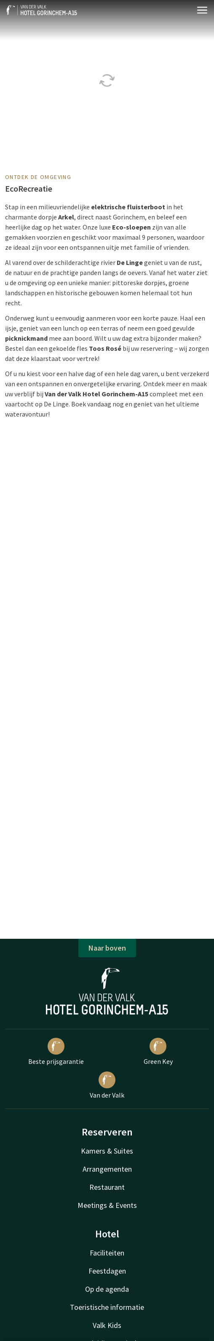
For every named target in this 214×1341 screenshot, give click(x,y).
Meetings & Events (107, 1205)
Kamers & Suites (107, 1151)
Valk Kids (107, 1325)
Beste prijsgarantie (56, 1052)
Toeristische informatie (107, 1307)
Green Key (158, 1052)
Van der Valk (107, 1085)
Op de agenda (107, 1289)
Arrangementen (107, 1169)
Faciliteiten (107, 1253)
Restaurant (107, 1187)
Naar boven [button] (107, 948)
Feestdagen (107, 1271)
